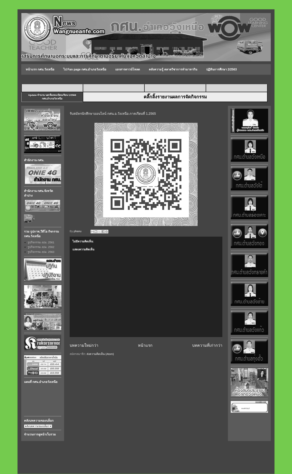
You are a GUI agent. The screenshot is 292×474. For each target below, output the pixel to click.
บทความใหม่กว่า (84, 345)
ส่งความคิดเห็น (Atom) (100, 354)
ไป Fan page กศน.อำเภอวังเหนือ (85, 69)
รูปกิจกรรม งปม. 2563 (41, 251)
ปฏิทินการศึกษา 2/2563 (221, 69)
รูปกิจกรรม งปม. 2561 (41, 242)
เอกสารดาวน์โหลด (127, 69)
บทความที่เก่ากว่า (207, 345)
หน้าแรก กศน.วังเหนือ (40, 69)
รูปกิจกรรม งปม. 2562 (41, 247)
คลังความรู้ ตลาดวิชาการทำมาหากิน (173, 69)
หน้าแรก (145, 345)
